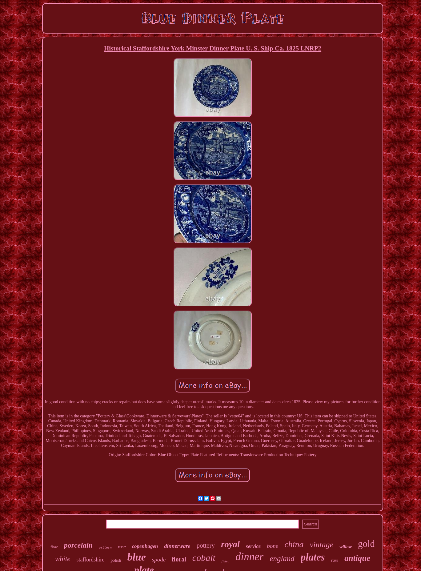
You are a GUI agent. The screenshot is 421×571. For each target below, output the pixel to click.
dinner (249, 557)
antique (357, 558)
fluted (225, 561)
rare (335, 560)
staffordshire (91, 560)
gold (366, 543)
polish (115, 560)
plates (313, 557)
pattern (105, 547)
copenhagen (145, 546)
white (62, 559)
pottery (205, 545)
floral (179, 559)
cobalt (203, 558)
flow (54, 547)
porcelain (78, 545)
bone (272, 546)
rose (122, 546)
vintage (321, 544)
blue (136, 557)
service (253, 546)
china (293, 544)
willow (345, 546)
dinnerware (177, 546)
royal (230, 544)
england (282, 558)
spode (159, 559)
